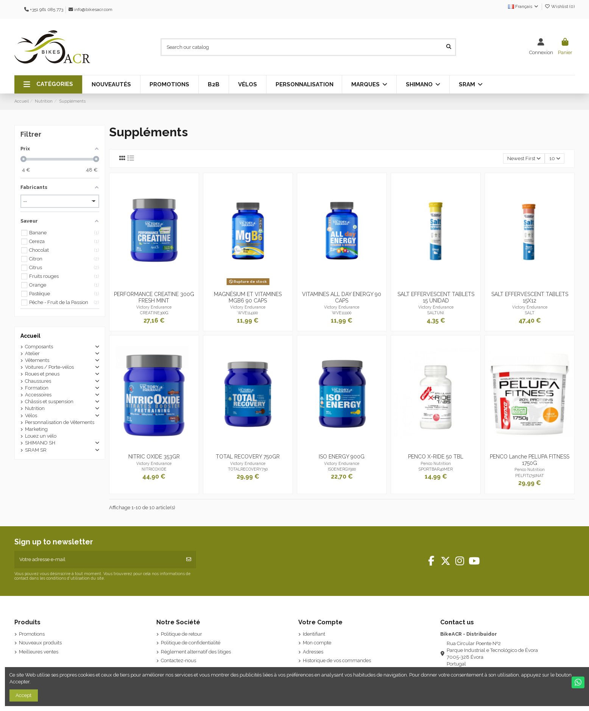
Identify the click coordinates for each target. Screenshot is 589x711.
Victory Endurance (153, 307)
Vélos (31, 415)
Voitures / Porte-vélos (49, 367)
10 (554, 158)
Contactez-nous (178, 660)
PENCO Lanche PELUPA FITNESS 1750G (529, 460)
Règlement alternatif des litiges (196, 652)
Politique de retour (181, 634)
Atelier (32, 353)
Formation (36, 388)
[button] (48, 84)
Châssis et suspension (49, 401)
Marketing (36, 429)
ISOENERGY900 (342, 469)
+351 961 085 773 (46, 9)
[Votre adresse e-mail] (98, 559)
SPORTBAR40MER (436, 469)
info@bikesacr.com (93, 9)
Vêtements (37, 360)
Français (523, 6)
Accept (23, 695)
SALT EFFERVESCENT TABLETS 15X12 (529, 297)
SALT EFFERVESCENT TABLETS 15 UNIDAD (435, 297)
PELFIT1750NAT (529, 475)
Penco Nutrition (436, 463)
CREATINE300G (154, 312)
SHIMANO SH (40, 443)
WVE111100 (341, 312)
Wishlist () (559, 6)
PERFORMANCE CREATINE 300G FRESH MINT (154, 297)
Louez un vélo (40, 436)
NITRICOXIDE (154, 469)
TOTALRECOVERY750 (248, 469)
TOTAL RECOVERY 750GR (248, 457)
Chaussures (38, 381)
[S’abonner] (188, 559)
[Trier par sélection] (524, 158)
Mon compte (317, 643)
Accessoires (38, 395)
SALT (529, 312)
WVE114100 (248, 312)
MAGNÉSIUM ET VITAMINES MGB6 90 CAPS (248, 297)
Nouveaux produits (40, 643)
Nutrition (35, 408)
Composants (39, 346)
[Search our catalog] (448, 47)
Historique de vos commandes (337, 660)
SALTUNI (435, 312)
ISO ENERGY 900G (342, 457)
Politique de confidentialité (190, 643)
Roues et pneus (42, 374)
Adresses (313, 652)
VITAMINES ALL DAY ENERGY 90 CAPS (341, 297)
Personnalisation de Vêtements (59, 422)
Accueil (30, 336)
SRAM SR (36, 450)
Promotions (32, 634)
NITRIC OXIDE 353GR (154, 457)
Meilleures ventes (38, 652)
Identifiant (314, 634)
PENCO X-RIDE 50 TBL (435, 457)
